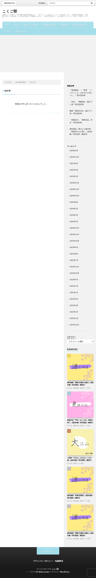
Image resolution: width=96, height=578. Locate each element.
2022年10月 (74, 273)
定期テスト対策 (30, 25)
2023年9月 (74, 247)
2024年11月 (74, 189)
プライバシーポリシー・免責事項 (48, 561)
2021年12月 (74, 325)
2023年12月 (74, 228)
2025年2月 (74, 170)
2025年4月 (74, 163)
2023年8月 (74, 254)
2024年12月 (74, 183)
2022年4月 (74, 299)
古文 (6, 25)
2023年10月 (74, 241)
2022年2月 (74, 312)
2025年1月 (74, 176)
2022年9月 (74, 279)
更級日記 (76, 425)
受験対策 (64, 25)
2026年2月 (74, 150)
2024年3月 (74, 208)
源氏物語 (76, 388)
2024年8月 (74, 202)
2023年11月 (74, 234)
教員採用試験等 (80, 25)
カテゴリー (71, 339)
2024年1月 (74, 221)
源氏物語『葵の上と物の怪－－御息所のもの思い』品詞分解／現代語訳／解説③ (81, 131)
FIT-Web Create (42, 572)
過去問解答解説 (48, 25)
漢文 (16, 25)
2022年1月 (74, 318)
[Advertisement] (48, 53)
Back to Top (48, 551)
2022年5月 (74, 292)
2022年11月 (74, 267)
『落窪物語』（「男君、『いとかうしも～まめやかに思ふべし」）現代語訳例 (81, 92)
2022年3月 (74, 305)
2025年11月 (74, 157)
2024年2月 (74, 215)
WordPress (65, 572)
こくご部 (9, 11)
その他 (7, 32)
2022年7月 (74, 286)
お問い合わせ (21, 32)
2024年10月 (74, 196)
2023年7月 (74, 260)
